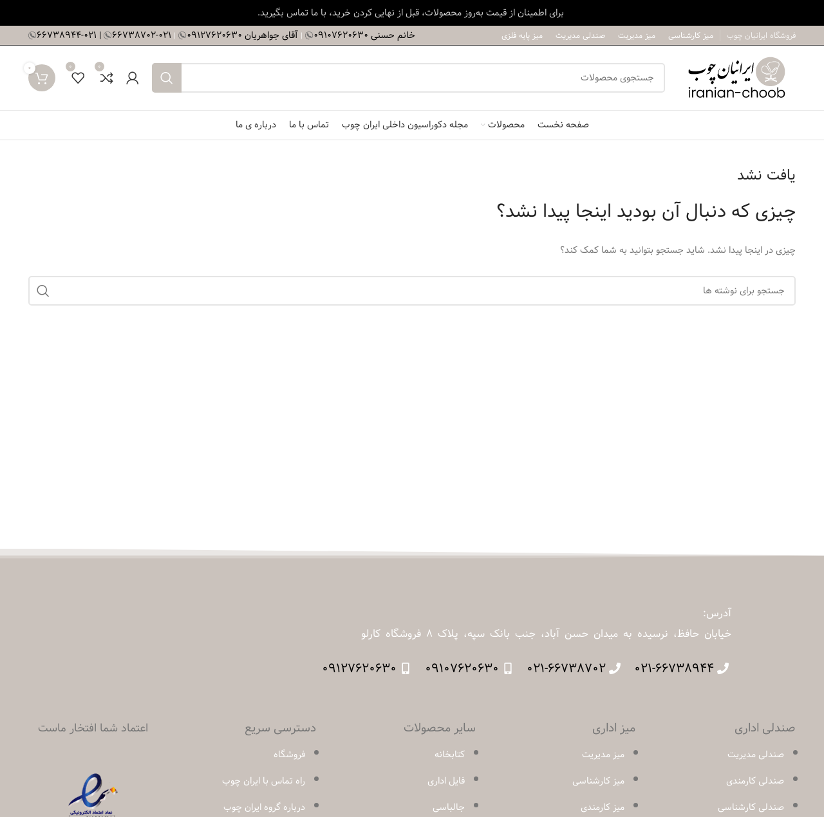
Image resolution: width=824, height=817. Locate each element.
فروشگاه (289, 754)
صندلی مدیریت (755, 754)
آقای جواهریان (244, 35)
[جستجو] (408, 78)
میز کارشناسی (598, 781)
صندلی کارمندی (755, 781)
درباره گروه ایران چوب (264, 807)
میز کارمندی (602, 807)
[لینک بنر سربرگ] (412, 13)
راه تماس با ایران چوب (263, 781)
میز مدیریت (603, 754)
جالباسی (449, 807)
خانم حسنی (364, 35)
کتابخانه (450, 754)
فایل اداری (446, 781)
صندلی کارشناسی (751, 807)
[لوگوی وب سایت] (737, 77)
